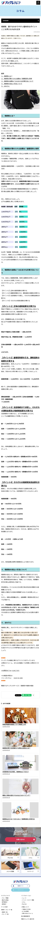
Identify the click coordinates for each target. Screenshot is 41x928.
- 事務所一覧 (4, 912)
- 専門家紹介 (4, 902)
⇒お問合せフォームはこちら (10, 670)
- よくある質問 (24, 911)
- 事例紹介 (3, 904)
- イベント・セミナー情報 (27, 900)
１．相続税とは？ (6, 76)
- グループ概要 (4, 898)
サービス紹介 (4, 907)
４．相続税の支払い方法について (11, 84)
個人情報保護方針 (25, 916)
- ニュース (23, 898)
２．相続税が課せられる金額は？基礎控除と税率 (16, 79)
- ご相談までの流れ (26, 909)
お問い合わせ (25, 839)
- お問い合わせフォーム (27, 913)
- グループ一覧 (4, 914)
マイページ (20, 890)
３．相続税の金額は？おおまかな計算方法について (17, 81)
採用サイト (20, 886)
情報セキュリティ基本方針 (27, 919)
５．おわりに (5, 86)
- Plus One (23, 904)
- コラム (23, 902)
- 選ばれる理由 (4, 900)
